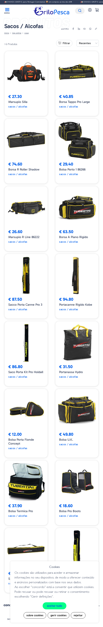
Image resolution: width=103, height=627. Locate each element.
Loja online (16, 33)
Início (6, 33)
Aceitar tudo (54, 605)
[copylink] (96, 29)
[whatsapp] (90, 29)
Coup (26, 33)
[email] (85, 29)
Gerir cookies (58, 615)
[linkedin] (79, 29)
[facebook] (73, 29)
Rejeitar (78, 615)
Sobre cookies (34, 615)
